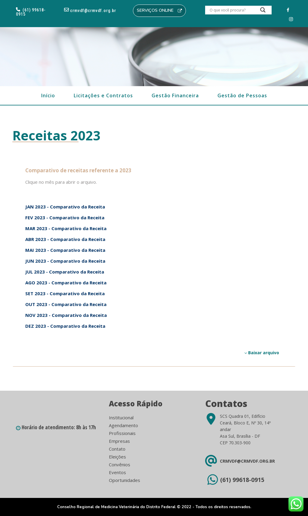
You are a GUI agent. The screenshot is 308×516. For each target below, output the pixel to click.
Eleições (117, 457)
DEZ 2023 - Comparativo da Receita (65, 326)
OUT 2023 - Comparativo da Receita (65, 304)
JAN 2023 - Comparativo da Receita (65, 207)
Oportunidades (124, 480)
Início (48, 95)
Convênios (119, 464)
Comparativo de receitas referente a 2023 (78, 170)
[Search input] (231, 10)
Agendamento (123, 425)
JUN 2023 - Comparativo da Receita (65, 261)
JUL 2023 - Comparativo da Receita (64, 272)
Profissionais (122, 433)
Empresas (119, 441)
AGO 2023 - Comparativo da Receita (65, 283)
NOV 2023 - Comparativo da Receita (66, 315)
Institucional (121, 417)
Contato (117, 449)
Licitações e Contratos (103, 95)
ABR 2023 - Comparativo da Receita (65, 239)
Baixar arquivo (261, 352)
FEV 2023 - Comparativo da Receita (64, 217)
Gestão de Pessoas (242, 95)
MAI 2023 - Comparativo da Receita (65, 250)
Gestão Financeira (175, 95)
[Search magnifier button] (263, 11)
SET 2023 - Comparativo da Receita (65, 293)
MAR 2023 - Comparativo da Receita (65, 228)
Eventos (117, 472)
